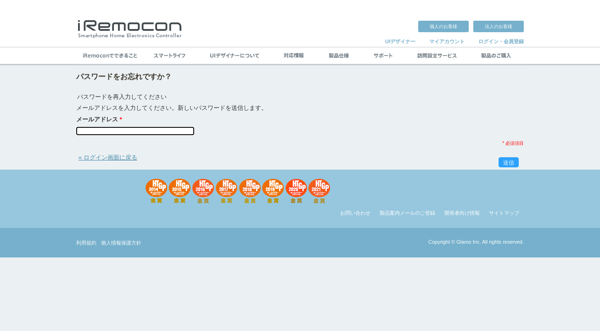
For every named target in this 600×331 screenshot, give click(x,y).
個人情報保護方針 (121, 242)
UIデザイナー (400, 41)
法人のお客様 (498, 26)
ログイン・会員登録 (501, 41)
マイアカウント (447, 41)
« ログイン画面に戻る (108, 157)
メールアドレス (99, 119)
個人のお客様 (443, 26)
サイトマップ (504, 213)
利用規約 (86, 242)
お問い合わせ (355, 213)
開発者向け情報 (462, 213)
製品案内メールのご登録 (407, 213)
